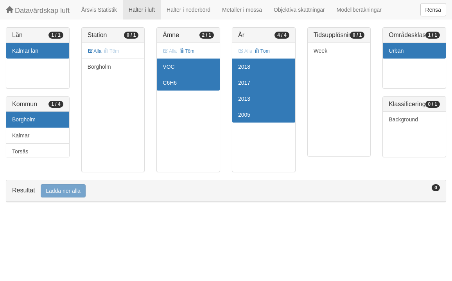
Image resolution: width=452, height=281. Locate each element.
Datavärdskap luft (38, 10)
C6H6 (170, 83)
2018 (244, 67)
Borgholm (24, 119)
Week (321, 51)
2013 (244, 99)
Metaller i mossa (242, 10)
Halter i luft (142, 10)
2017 (244, 83)
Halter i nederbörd (188, 10)
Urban (396, 51)
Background (403, 119)
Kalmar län (25, 51)
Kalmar (20, 135)
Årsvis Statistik (99, 10)
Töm (186, 51)
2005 (244, 115)
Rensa (433, 10)
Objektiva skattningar (299, 10)
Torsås (20, 151)
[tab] (226, 191)
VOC (168, 67)
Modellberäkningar (359, 10)
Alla (95, 51)
